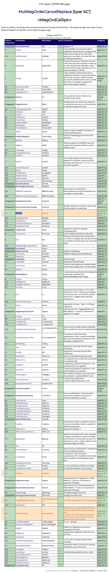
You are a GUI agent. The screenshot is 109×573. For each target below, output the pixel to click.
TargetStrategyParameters (25, 500)
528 (6, 400)
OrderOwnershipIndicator (25, 541)
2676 (6, 181)
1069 (6, 256)
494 (6, 533)
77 (5, 466)
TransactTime (20, 265)
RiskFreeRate (20, 505)
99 (5, 305)
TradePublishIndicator (23, 411)
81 (5, 234)
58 (5, 446)
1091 (6, 408)
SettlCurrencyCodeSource (25, 432)
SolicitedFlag (20, 344)
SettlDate (19, 145)
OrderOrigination (22, 416)
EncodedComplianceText (25, 337)
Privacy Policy (102, 571)
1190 (6, 505)
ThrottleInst (20, 549)
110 (6, 170)
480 (6, 522)
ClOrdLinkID (20, 89)
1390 (6, 411)
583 (6, 89)
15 (5, 316)
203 (6, 468)
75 (5, 112)
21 (5, 155)
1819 (6, 557)
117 (6, 352)
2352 (6, 337)
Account (18, 114)
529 (6, 403)
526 (6, 87)
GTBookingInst (21, 375)
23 (5, 347)
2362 (6, 191)
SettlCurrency (20, 429)
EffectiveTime (20, 360)
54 (5, 240)
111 (6, 213)
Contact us (75, 571)
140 (6, 254)
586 (6, 92)
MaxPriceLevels (21, 178)
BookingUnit (20, 125)
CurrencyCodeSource (23, 319)
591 (6, 128)
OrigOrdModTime (22, 92)
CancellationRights (22, 522)
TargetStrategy (21, 493)
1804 (6, 555)
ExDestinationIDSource (24, 223)
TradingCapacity (21, 406)
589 (6, 122)
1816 (6, 463)
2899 (6, 432)
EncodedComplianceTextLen (26, 329)
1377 (6, 282)
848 (6, 500)
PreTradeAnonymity (23, 408)
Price (17, 294)
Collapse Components (63, 38)
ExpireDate (19, 365)
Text (17, 446)
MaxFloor (19, 213)
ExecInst (18, 161)
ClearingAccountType (23, 463)
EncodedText (20, 457)
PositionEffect (21, 466)
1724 (6, 416)
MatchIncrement (21, 176)
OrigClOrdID (20, 66)
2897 (6, 319)
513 (6, 528)
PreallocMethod (21, 128)
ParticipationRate (22, 513)
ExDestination (20, 221)
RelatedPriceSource (22, 563)
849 (6, 513)
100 (6, 221)
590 (6, 125)
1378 (6, 284)
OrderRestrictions (22, 403)
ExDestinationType (22, 226)
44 (5, 294)
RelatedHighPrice (22, 557)
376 (6, 322)
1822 (6, 173)
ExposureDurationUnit (23, 383)
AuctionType (20, 552)
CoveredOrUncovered (23, 468)
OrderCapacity (21, 400)
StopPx (18, 305)
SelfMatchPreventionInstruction (27, 196)
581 (6, 120)
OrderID (18, 50)
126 (6, 370)
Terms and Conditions (88, 571)
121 (6, 424)
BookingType (20, 439)
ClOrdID (18, 78)
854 (6, 269)
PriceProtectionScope (23, 301)
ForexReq (19, 424)
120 (6, 429)
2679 (6, 541)
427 (6, 375)
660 (6, 117)
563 (6, 546)
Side (17, 240)
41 (5, 66)
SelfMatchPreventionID (24, 191)
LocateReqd (20, 262)
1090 (6, 178)
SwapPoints (20, 256)
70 (5, 131)
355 (6, 457)
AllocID (18, 131)
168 (6, 360)
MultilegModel (20, 282)
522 (6, 537)
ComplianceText (21, 324)
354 (6, 450)
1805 (6, 168)
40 (5, 279)
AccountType (20, 120)
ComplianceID (21, 322)
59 (5, 356)
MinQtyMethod (21, 173)
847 (6, 493)
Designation (20, 533)
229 (6, 109)
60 (5, 265)
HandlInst (19, 155)
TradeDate (19, 112)
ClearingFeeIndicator (23, 153)
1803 (6, 552)
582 (6, 414)
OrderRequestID (21, 56)
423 (6, 287)
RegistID (18, 528)
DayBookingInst (21, 122)
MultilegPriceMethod (23, 284)
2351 (6, 329)
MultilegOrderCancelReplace (45, 11)
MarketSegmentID (22, 218)
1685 (6, 549)
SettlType (19, 140)
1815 (6, 406)
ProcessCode (20, 234)
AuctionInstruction (22, 168)
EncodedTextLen (21, 450)
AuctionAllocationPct (23, 555)
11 (5, 78)
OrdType (19, 279)
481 (6, 524)
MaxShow (19, 473)
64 (5, 145)
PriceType (19, 287)
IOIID (17, 347)
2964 (6, 196)
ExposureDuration (22, 379)
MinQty (18, 170)
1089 (6, 176)
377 (6, 344)
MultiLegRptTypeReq (23, 546)
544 (6, 150)
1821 (6, 563)
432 (6, 365)
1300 (6, 218)
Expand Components (46, 38)
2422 (6, 56)
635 (6, 153)
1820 (6, 560)
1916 (6, 383)
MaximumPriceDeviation (24, 181)
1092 (6, 301)
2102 (6, 246)
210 (6, 473)
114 (6, 262)
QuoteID (18, 352)
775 (6, 439)
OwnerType (20, 537)
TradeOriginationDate (23, 109)
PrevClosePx (20, 254)
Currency (19, 316)
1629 (6, 379)
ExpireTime (19, 370)
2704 (6, 226)
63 (5, 140)
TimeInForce (20, 356)
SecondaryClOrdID (22, 87)
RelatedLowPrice (22, 560)
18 (5, 161)
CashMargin (20, 150)
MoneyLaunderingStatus (24, 524)
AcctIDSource (20, 117)
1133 (6, 223)
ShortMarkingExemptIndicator (26, 246)
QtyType (18, 269)
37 (5, 50)
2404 (6, 324)
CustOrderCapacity (22, 414)
